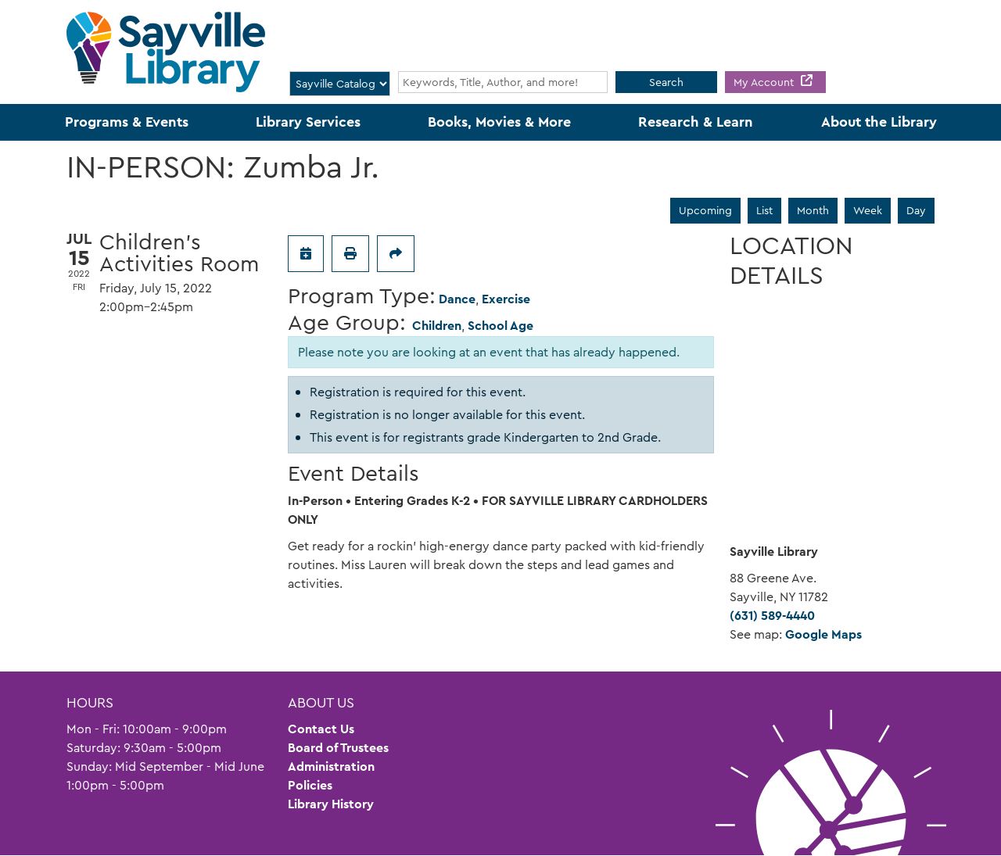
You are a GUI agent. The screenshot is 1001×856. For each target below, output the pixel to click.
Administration (331, 766)
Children (436, 326)
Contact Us (321, 729)
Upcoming (705, 210)
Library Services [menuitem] (308, 122)
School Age (500, 326)
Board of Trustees (338, 748)
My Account (765, 82)
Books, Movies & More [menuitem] (499, 122)
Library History (331, 804)
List (764, 210)
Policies (310, 785)
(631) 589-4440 (772, 616)
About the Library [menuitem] (879, 122)
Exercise (506, 299)
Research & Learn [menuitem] (695, 122)
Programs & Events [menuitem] (126, 122)
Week (867, 210)
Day (916, 210)
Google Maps (823, 634)
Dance (457, 299)
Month (813, 210)
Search (666, 82)
